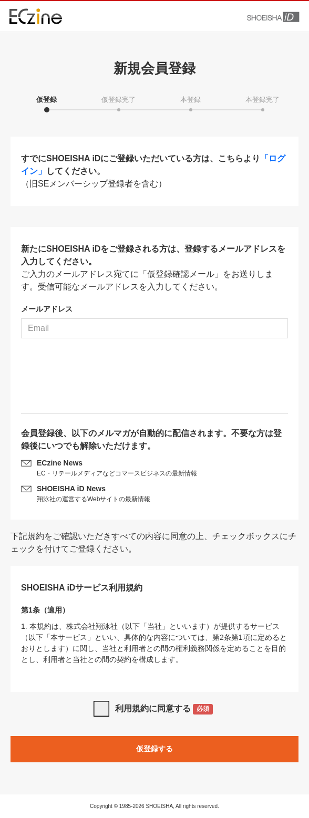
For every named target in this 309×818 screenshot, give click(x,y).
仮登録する (154, 748)
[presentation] (154, 379)
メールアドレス (47, 309)
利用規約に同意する (164, 709)
